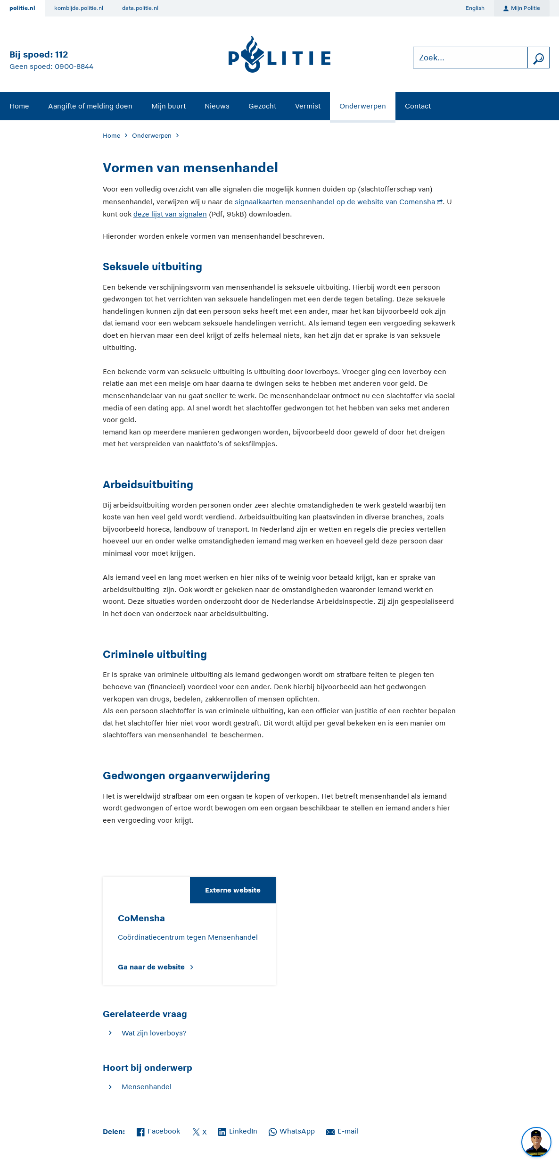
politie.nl (22, 8)
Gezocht (262, 105)
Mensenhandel (147, 1086)
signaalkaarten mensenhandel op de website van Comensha (335, 201)
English (475, 8)
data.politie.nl (140, 8)
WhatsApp (292, 1130)
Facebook (158, 1130)
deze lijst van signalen (170, 213)
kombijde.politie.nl (78, 8)
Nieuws (217, 105)
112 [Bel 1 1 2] (61, 54)
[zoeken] (538, 57)
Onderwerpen (362, 105)
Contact (418, 105)
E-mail (342, 1130)
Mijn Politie (521, 8)
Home (19, 105)
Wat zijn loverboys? (154, 1032)
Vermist (308, 105)
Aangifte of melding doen (90, 105)
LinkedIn (237, 1130)
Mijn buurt (168, 105)
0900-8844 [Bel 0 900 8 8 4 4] (74, 66)
